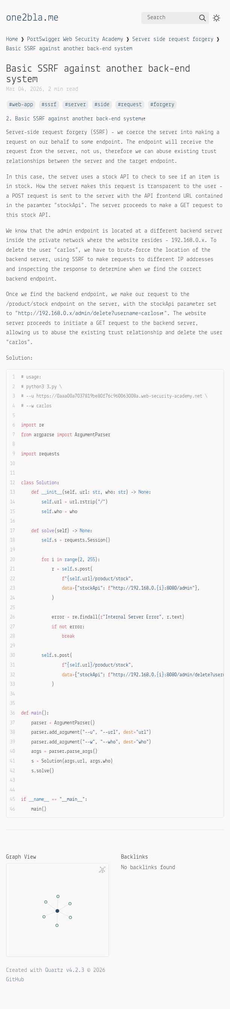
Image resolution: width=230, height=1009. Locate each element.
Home (12, 39)
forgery (163, 105)
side (103, 105)
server (77, 105)
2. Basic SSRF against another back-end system (75, 119)
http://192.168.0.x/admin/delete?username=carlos (90, 314)
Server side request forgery (172, 39)
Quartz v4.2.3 (64, 970)
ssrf (50, 105)
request (131, 105)
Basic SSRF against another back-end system (69, 49)
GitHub (15, 980)
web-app (22, 105)
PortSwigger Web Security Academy (75, 39)
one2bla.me (32, 18)
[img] (202, 18)
